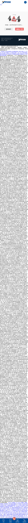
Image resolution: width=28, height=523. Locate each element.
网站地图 (4, 55)
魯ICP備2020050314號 (7, 39)
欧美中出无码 (6, 515)
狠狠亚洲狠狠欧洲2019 (17, 507)
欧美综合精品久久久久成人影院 (11, 511)
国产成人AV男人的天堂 (11, 513)
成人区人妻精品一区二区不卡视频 (15, 502)
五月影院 (19, 503)
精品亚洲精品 (13, 503)
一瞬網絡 (6, 40)
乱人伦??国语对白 (13, 515)
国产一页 (5, 517)
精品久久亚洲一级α (21, 506)
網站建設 (2, 40)
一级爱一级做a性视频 (7, 514)
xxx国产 (6, 510)
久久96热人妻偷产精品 (22, 505)
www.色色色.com (20, 513)
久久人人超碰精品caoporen (15, 510)
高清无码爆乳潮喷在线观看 (19, 514)
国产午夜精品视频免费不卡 (11, 505)
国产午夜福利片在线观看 (14, 509)
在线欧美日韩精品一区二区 (11, 506)
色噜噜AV (2, 506)
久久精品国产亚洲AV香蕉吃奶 (9, 518)
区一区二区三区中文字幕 (21, 518)
